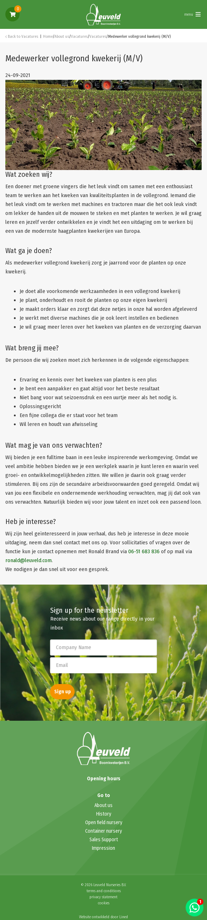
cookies (103, 903)
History (103, 814)
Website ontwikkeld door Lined (103, 917)
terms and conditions (104, 891)
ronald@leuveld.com (28, 560)
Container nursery (103, 831)
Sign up (62, 692)
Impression (103, 848)
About (101, 805)
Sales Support (103, 840)
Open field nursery (103, 822)
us (110, 805)
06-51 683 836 (144, 551)
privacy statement (103, 897)
